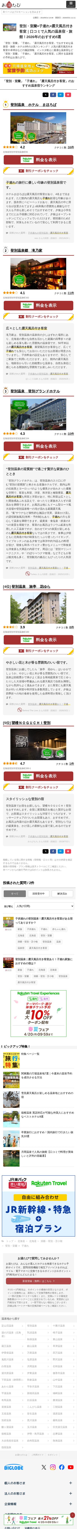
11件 (71, 293)
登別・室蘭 (46, 935)
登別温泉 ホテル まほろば (33, 105)
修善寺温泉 (59, 1373)
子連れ (44, 929)
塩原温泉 (32, 1359)
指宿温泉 (6, 1447)
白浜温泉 (32, 1400)
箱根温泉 (6, 1433)
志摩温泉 (57, 1433)
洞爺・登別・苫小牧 (28, 942)
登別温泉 (47, 942)
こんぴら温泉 (34, 1406)
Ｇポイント (53, 1455)
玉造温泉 (6, 1413)
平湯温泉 (6, 1393)
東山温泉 (57, 1339)
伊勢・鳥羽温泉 (35, 1433)
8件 (71, 627)
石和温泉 (57, 1366)
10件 (71, 433)
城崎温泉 (57, 1393)
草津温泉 (57, 1346)
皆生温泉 (32, 1413)
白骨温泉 (6, 1366)
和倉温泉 (32, 1379)
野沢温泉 (57, 1359)
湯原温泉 (57, 1413)
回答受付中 (39, 893)
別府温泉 (6, 1420)
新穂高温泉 (33, 1393)
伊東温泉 (32, 1373)
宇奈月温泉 (33, 1386)
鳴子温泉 (57, 1332)
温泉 (58, 942)
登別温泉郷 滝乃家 (26, 251)
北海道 (21, 935)
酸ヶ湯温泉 (7, 1427)
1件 (71, 763)
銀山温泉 (32, 1346)
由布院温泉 (33, 1440)
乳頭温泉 (32, 1332)
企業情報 (38, 1504)
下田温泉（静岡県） (12, 1379)
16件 (71, 147)
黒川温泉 (32, 1420)
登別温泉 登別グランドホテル (35, 391)
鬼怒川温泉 (7, 1359)
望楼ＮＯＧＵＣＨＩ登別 (31, 723)
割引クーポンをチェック (38, 171)
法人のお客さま (38, 1493)
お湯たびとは (21, 1455)
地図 (32, 152)
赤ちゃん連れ (59, 929)
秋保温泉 (32, 1339)
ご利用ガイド (37, 1455)
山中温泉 (57, 1379)
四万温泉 (57, 1352)
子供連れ (31, 929)
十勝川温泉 (59, 1325)
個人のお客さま (38, 1483)
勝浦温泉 (57, 1400)
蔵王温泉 (6, 1346)
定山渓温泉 (7, 1325)
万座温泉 (32, 1352)
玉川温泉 (32, 1427)
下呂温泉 (57, 1386)
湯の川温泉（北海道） (11, 1334)
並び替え (8, 906)
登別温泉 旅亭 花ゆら (31, 587)
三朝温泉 (57, 1406)
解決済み (62, 893)
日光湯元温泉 (60, 1427)
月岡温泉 (32, 1366)
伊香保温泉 (7, 1352)
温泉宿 (21, 948)
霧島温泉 (57, 1420)
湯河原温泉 (7, 1373)
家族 (20, 929)
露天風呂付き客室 (38, 948)
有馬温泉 (6, 1400)
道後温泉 (6, 1406)
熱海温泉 (57, 1440)
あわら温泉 (7, 1386)
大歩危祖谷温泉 (9, 1440)
